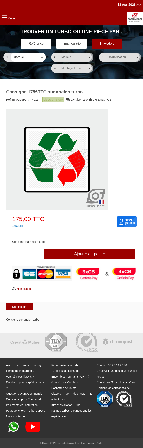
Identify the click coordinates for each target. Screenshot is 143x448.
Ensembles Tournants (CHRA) (70, 376)
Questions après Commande (24, 399)
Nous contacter (15, 416)
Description (19, 306)
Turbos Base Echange (65, 370)
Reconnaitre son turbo (65, 365)
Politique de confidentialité (113, 388)
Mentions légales (95, 443)
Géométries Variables (65, 382)
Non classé (24, 288)
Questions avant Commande (24, 393)
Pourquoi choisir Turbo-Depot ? (25, 410)
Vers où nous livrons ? (20, 376)
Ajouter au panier (89, 254)
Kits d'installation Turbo (66, 405)
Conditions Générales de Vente (116, 382)
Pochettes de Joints (63, 388)
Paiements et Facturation (22, 405)
